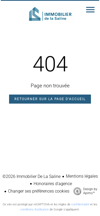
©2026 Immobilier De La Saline (31, 176)
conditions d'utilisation (34, 209)
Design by (84, 191)
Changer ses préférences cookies (38, 191)
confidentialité (80, 204)
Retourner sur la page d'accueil (50, 99)
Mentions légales (82, 176)
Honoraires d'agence (53, 183)
